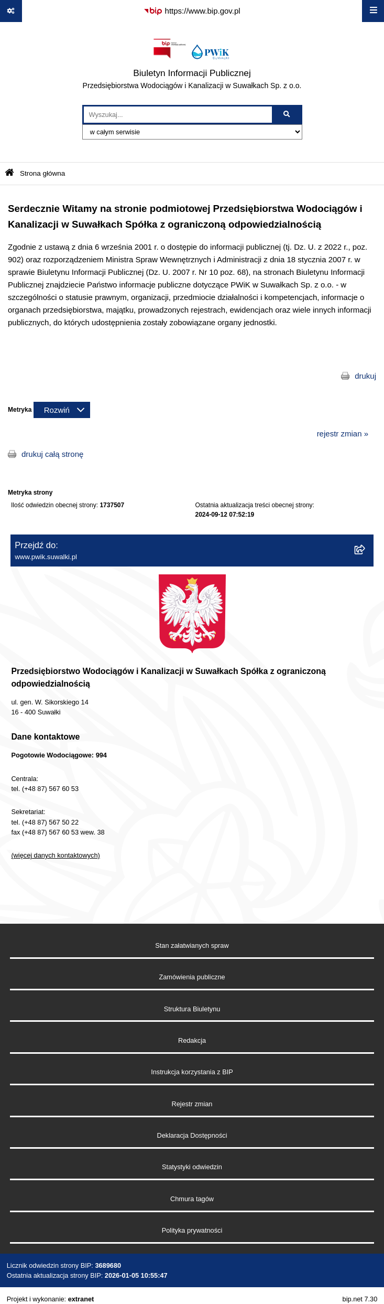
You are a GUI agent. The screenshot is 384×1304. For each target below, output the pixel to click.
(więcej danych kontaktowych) (55, 855)
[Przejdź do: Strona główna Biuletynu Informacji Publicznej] (9, 173)
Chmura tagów (192, 1199)
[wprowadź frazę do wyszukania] (177, 115)
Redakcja (192, 1040)
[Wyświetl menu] (373, 11)
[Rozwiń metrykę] (62, 410)
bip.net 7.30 (360, 1299)
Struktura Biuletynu (192, 1009)
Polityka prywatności (192, 1230)
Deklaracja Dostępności (192, 1135)
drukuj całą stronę (52, 454)
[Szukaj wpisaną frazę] (287, 115)
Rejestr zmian (192, 1104)
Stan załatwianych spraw (191, 945)
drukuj (365, 375)
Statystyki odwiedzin (192, 1167)
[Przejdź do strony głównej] (192, 63)
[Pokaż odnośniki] (11, 11)
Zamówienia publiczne (192, 977)
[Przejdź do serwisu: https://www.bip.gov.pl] (192, 11)
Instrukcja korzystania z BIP (192, 1072)
